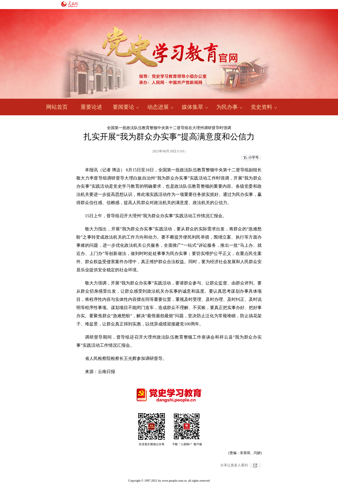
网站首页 (57, 107)
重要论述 (91, 107)
